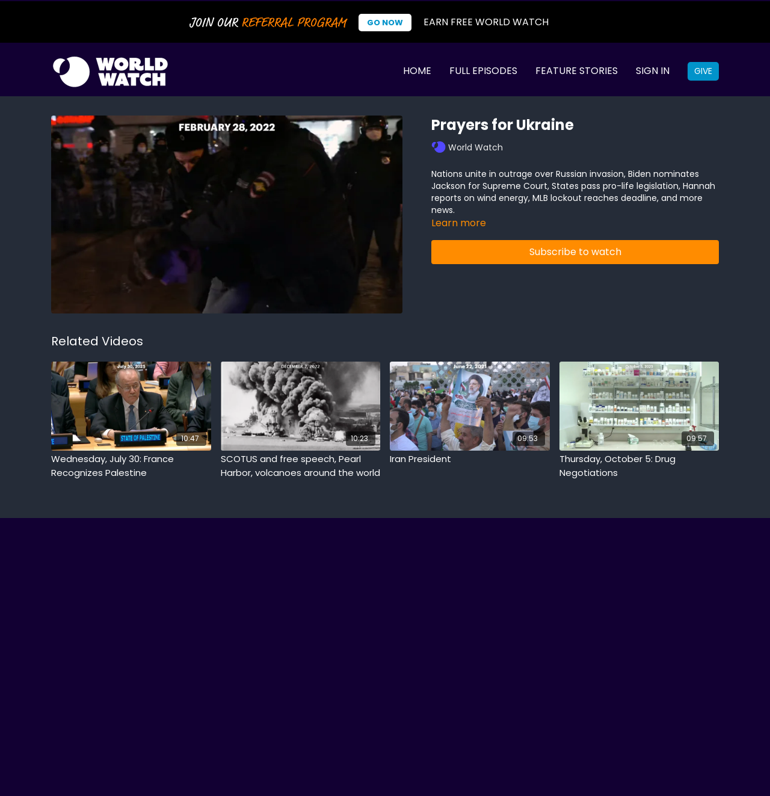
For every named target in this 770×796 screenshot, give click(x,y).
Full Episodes (483, 71)
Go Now (385, 22)
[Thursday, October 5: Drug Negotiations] (639, 466)
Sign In (653, 71)
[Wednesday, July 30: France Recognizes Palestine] (131, 466)
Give (703, 71)
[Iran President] (470, 459)
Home (417, 71)
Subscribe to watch (575, 252)
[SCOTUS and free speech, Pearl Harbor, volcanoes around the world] (301, 466)
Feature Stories (576, 71)
